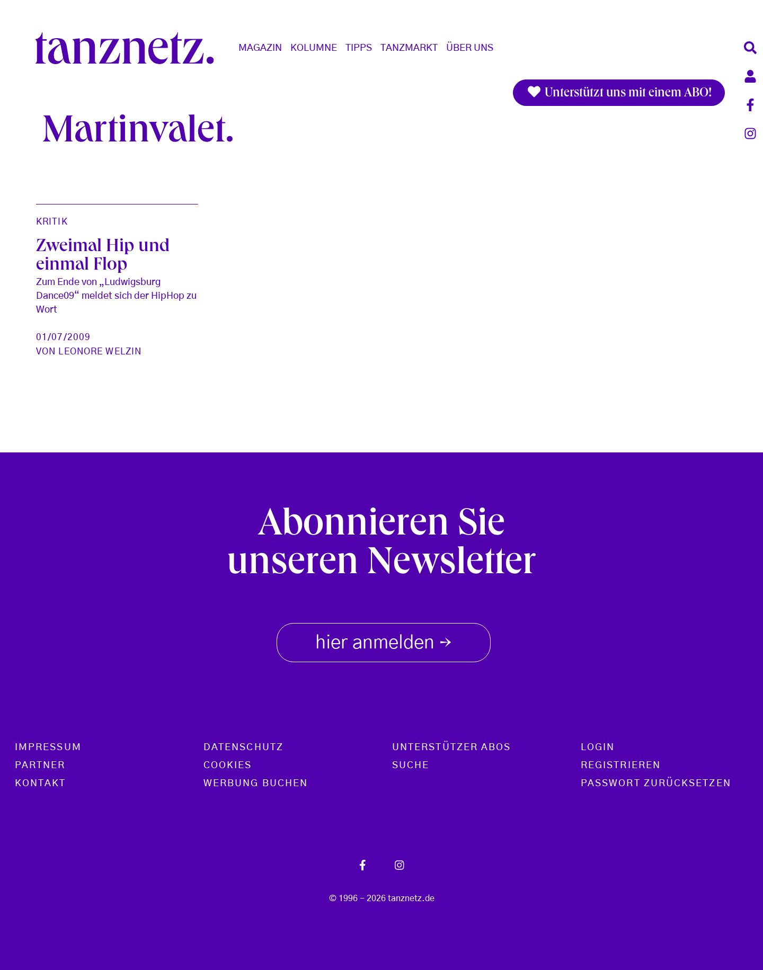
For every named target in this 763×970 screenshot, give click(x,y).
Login (598, 747)
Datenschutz (243, 747)
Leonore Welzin (99, 351)
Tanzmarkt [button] (409, 48)
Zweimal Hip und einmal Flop (103, 256)
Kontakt (40, 783)
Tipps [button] (358, 48)
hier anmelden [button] (383, 640)
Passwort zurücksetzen (656, 783)
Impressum (48, 747)
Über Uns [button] (469, 48)
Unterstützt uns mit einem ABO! (619, 92)
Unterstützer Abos (451, 747)
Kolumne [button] (313, 48)
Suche (410, 765)
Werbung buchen (255, 783)
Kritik (52, 221)
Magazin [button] (260, 48)
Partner (40, 765)
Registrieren (621, 765)
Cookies (227, 765)
